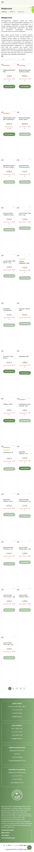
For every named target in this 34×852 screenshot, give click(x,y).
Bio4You (15, 849)
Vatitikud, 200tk (7, 404)
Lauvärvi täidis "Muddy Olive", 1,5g (25, 548)
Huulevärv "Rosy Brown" (8, 357)
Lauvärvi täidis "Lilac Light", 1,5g (8, 643)
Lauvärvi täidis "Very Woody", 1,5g (9, 595)
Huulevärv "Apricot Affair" (24, 309)
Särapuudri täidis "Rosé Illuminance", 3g (24, 166)
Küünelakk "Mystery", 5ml (23, 452)
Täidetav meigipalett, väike (24, 262)
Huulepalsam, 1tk (8, 452)
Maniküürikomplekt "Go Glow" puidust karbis (8, 166)
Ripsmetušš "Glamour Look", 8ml (8, 500)
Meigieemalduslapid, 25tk (9, 70)
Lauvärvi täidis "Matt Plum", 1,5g (25, 214)
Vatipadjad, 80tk (24, 356)
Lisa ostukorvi (9, 86)
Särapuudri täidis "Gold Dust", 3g (8, 548)
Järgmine (24, 688)
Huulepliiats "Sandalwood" (7, 309)
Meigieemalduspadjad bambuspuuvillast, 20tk (25, 71)
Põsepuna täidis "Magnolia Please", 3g (9, 214)
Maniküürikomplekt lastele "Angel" (24, 118)
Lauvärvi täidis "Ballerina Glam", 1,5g (24, 596)
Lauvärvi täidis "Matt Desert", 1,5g (9, 261)
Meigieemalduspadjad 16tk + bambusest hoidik (9, 118)
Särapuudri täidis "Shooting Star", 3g (24, 500)
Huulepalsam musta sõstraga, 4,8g (24, 405)
